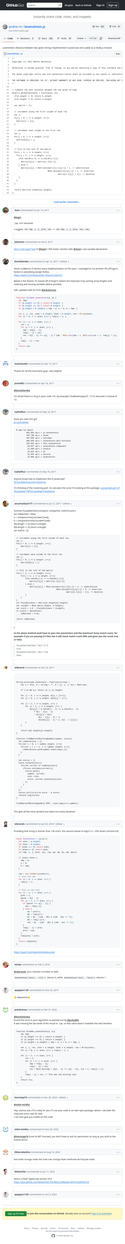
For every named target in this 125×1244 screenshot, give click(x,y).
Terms (27, 1228)
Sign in (100, 5)
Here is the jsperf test (25, 249)
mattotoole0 (21, 363)
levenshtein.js (34, 27)
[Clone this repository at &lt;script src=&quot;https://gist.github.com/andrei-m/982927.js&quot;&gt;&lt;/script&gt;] (92, 38)
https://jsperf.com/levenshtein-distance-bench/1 (38, 275)
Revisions (25, 38)
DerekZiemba (21, 261)
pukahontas (20, 1009)
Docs (73, 1228)
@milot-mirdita (22, 1104)
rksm (17, 210)
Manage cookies (94, 1228)
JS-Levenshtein (21, 422)
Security (44, 1228)
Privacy (35, 1228)
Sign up (112, 5)
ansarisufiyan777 (23, 503)
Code (8, 38)
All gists (69, 5)
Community (63, 1228)
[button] (101, 38)
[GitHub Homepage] (53, 1236)
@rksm (77, 249)
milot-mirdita (21, 1129)
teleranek (19, 823)
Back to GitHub (83, 5)
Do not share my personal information (62, 1231)
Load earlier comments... (67, 201)
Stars (46, 38)
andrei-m (15, 27)
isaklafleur (20, 411)
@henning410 (21, 1136)
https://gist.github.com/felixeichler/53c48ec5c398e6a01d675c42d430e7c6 (51, 1182)
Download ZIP (114, 38)
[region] (62, 126)
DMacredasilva (22, 1152)
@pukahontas (49, 290)
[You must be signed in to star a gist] (98, 26)
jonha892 (19, 383)
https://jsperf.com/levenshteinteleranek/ (34, 952)
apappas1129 (21, 990)
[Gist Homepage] (15, 5)
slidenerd (19, 667)
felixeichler (20, 1171)
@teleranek (20, 971)
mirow (17, 964)
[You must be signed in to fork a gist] (115, 26)
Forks (64, 38)
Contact (81, 1228)
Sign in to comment (102, 1213)
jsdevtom (19, 241)
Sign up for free (16, 1213)
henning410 (20, 1097)
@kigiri (17, 217)
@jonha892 (73, 1020)
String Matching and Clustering (30, 482)
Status (53, 1228)
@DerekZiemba (22, 390)
